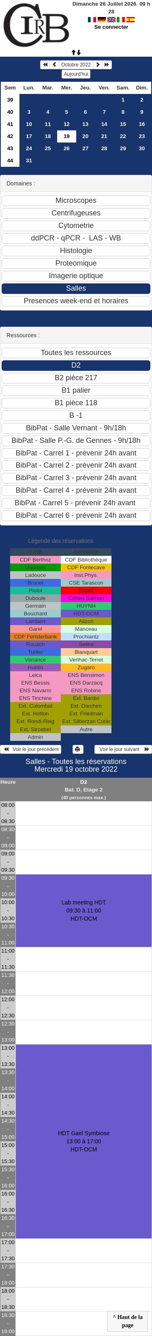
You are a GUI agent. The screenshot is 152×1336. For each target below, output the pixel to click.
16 (142, 124)
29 (123, 148)
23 (142, 136)
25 (48, 148)
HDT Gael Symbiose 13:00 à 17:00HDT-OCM (83, 1141)
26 (67, 148)
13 (85, 124)
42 (10, 136)
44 (10, 160)
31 (29, 160)
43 (10, 148)
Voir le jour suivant (123, 749)
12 (67, 124)
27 (85, 148)
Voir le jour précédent (30, 749)
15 (123, 124)
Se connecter (111, 27)
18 (48, 136)
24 (29, 148)
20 (85, 136)
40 (10, 112)
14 (104, 124)
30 (142, 148)
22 (123, 136)
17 (29, 136)
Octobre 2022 (76, 65)
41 (10, 124)
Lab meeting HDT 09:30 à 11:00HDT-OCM (84, 910)
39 (10, 100)
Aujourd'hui (76, 74)
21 (104, 136)
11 (48, 124)
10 (29, 124)
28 (104, 148)
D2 (83, 782)
